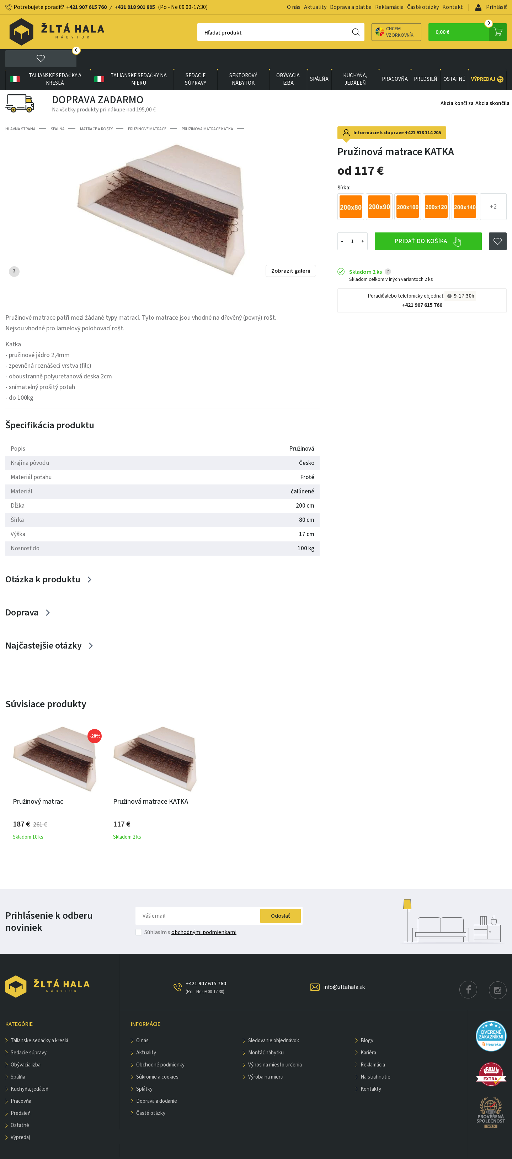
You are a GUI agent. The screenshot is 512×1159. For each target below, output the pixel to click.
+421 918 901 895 (134, 7)
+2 (493, 187)
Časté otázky (423, 7)
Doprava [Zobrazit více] (22, 592)
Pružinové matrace (147, 109)
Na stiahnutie (375, 1057)
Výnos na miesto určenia (275, 1045)
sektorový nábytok (243, 59)
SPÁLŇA (319, 60)
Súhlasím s (190, 913)
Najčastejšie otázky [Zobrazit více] (43, 626)
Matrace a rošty (96, 109)
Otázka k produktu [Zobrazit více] (42, 559)
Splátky (144, 1069)
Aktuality (315, 7)
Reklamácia (389, 7)
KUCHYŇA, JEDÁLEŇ (355, 59)
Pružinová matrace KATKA (207, 109)
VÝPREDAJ (487, 60)
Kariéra (368, 1033)
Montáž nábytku (266, 1033)
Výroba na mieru (265, 1057)
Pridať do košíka (428, 222)
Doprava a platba (351, 7)
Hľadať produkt (198, 33)
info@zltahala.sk (344, 967)
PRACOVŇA (395, 60)
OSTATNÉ (454, 60)
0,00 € (471, 32)
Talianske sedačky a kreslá (45, 59)
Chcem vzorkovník (370, 32)
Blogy (367, 1021)
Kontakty (371, 1069)
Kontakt (452, 7)
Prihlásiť (491, 7)
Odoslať (280, 896)
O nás (293, 7)
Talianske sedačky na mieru (130, 59)
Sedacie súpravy (195, 59)
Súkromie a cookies (157, 1057)
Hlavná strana (20, 109)
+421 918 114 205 (423, 113)
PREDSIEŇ (425, 60)
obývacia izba (288, 59)
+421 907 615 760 (86, 7)
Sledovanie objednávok (273, 1021)
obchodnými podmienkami (203, 913)
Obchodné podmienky (160, 1045)
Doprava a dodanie (156, 1081)
